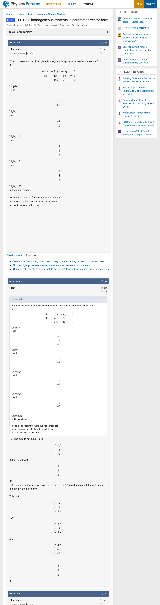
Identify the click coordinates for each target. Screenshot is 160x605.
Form (40, 26)
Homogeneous (51, 26)
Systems (75, 26)
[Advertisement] (58, 229)
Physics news (14, 256)
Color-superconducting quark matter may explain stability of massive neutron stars (58, 262)
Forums (72, 4)
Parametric (64, 26)
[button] (63, 4)
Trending (89, 4)
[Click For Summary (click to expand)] (58, 33)
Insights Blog (53, 4)
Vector (85, 26)
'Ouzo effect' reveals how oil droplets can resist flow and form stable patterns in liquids (61, 270)
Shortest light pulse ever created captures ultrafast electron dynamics (51, 266)
